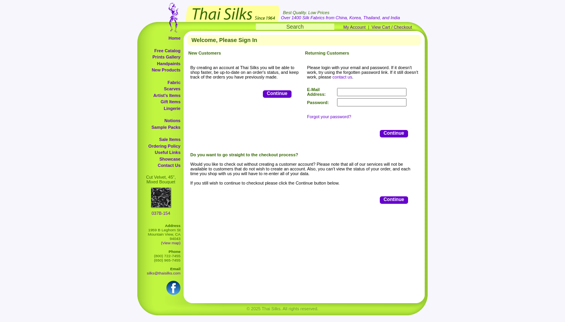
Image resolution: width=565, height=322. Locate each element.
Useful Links (167, 152)
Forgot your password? (329, 116)
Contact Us (169, 165)
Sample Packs (165, 127)
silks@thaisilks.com (163, 273)
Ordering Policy (164, 146)
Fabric (174, 82)
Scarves (172, 88)
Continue (277, 93)
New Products (166, 70)
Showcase (169, 159)
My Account (354, 27)
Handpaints (168, 63)
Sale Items (169, 139)
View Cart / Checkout (392, 27)
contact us (342, 77)
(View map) (170, 243)
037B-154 (160, 213)
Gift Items (170, 101)
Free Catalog (167, 50)
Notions (172, 120)
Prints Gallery (166, 57)
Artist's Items (166, 95)
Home (174, 38)
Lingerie (172, 108)
